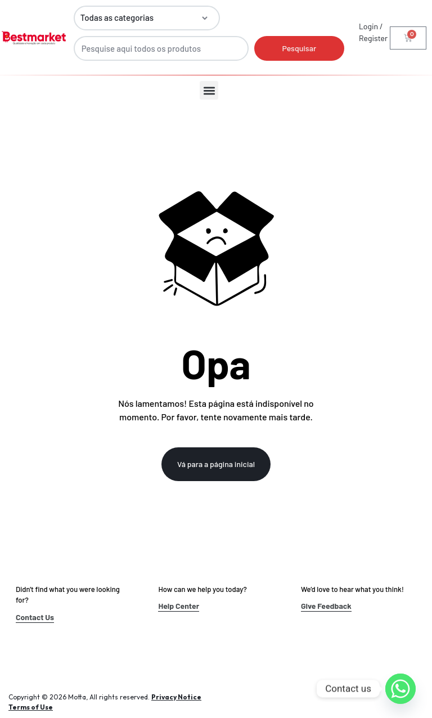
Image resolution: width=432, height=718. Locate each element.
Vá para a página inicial (216, 464)
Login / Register (373, 32)
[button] (209, 90)
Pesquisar (299, 48)
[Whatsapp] (400, 689)
